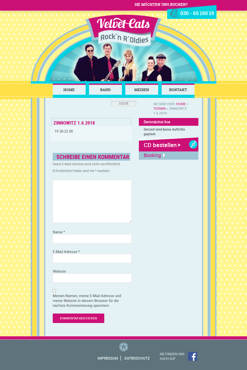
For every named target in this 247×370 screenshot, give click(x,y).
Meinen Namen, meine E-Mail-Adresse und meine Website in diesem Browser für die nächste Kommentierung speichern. (87, 300)
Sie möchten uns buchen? (161, 4)
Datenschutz (137, 358)
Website (59, 271)
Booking (152, 155)
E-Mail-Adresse (66, 251)
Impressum (107, 358)
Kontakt (178, 89)
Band (105, 89)
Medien (141, 89)
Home (69, 89)
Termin (159, 108)
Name (59, 231)
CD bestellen (160, 145)
